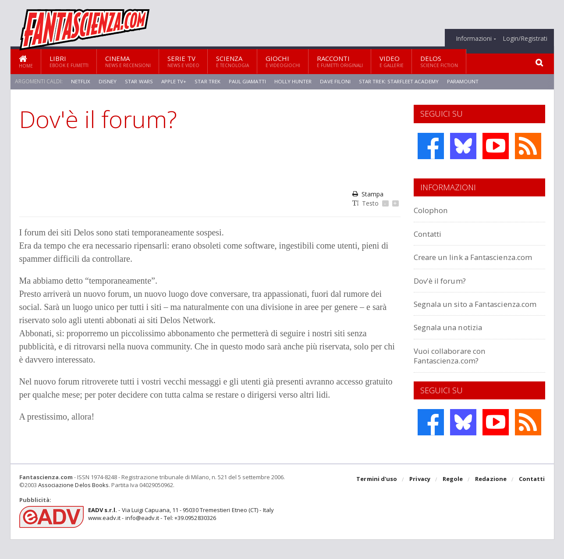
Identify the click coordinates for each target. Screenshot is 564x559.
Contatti (430, 233)
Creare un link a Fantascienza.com (449, 261)
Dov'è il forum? (443, 290)
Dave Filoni (337, 81)
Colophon (432, 209)
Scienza (232, 61)
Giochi (283, 61)
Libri (69, 61)
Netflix (80, 81)
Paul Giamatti (247, 81)
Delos (439, 61)
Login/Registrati (525, 39)
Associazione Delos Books (73, 505)
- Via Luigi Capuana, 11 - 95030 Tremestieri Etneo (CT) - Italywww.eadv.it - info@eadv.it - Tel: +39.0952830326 (180, 533)
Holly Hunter (294, 81)
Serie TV (183, 61)
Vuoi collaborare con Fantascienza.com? (453, 375)
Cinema (128, 61)
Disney (107, 81)
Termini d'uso (378, 499)
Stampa (367, 194)
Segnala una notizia (452, 346)
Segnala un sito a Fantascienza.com (449, 318)
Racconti (340, 61)
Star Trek (207, 81)
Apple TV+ (173, 81)
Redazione (491, 499)
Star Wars (138, 81)
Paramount (465, 81)
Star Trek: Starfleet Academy (400, 81)
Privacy (421, 499)
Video (392, 61)
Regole (453, 499)
